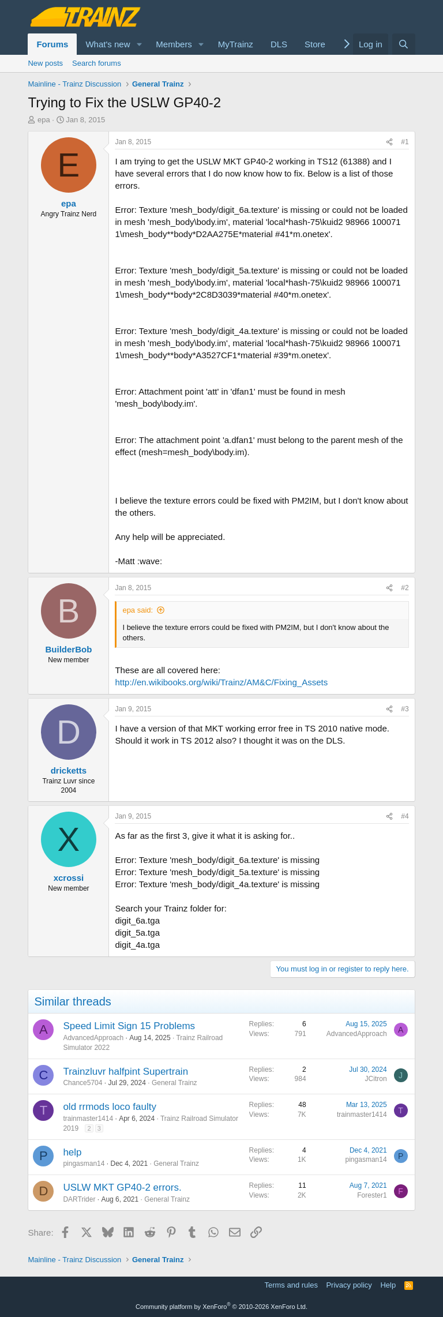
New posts (45, 63)
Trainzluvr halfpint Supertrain (125, 1071)
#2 (404, 588)
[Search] (403, 44)
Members (174, 44)
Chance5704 (82, 1083)
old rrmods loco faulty (109, 1106)
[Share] (389, 142)
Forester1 (371, 1195)
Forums (52, 44)
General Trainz (174, 1083)
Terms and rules (290, 1285)
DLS (279, 44)
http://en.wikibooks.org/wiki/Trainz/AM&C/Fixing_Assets (221, 682)
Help (388, 1285)
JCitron (376, 1079)
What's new (107, 44)
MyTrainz (235, 44)
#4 (404, 816)
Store (315, 44)
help (72, 1152)
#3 (404, 709)
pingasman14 (83, 1164)
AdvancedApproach (93, 1038)
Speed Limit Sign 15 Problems (129, 1025)
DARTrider (79, 1199)
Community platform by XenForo (221, 1306)
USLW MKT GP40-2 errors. (122, 1187)
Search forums (96, 63)
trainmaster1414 (88, 1119)
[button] (139, 44)
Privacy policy (348, 1285)
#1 (404, 142)
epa (43, 119)
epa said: (137, 610)
